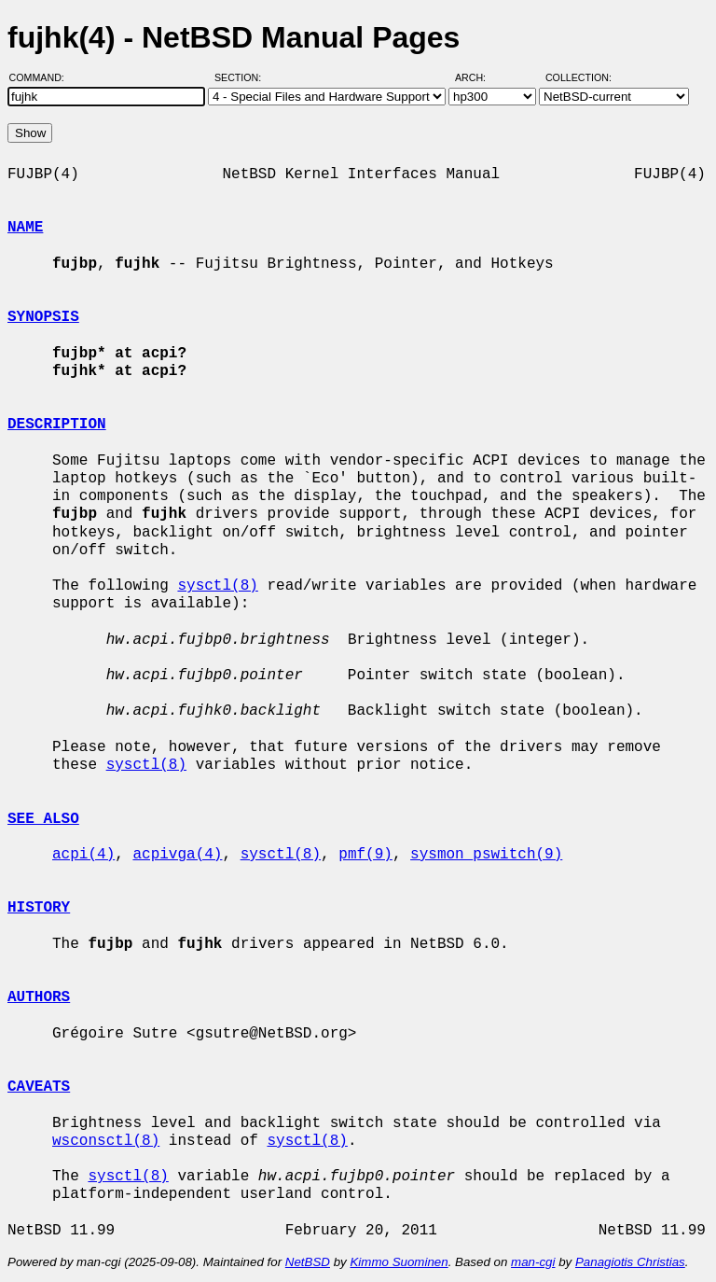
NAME (25, 227)
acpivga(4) (177, 854)
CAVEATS (38, 1087)
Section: (241, 77)
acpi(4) (83, 854)
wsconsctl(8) (105, 1141)
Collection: (578, 77)
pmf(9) (365, 854)
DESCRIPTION (56, 424)
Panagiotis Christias (630, 1262)
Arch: (479, 77)
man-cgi (533, 1262)
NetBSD (307, 1262)
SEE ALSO (43, 819)
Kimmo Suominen (399, 1262)
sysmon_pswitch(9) (486, 854)
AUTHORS (38, 997)
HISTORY (38, 908)
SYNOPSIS (43, 317)
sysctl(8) (217, 586)
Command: (42, 77)
